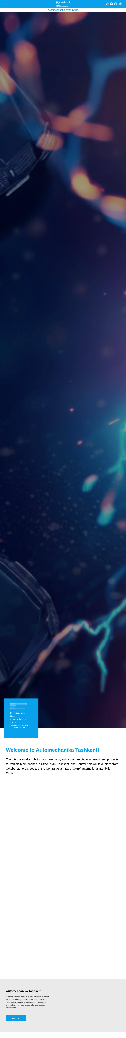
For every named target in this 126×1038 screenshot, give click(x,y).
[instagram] (115, 5)
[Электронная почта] (111, 5)
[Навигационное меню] (5, 4)
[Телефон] (107, 5)
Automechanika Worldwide (63, 9)
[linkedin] (120, 5)
